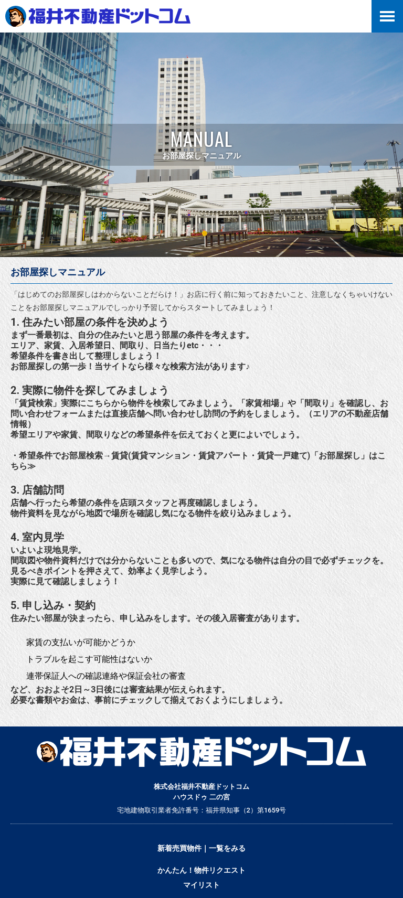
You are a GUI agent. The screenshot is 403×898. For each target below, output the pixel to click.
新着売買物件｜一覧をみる (201, 848)
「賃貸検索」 (35, 403)
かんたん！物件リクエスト (201, 870)
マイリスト (201, 885)
